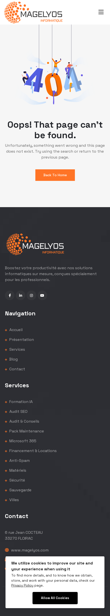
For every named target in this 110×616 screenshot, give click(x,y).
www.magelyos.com (27, 550)
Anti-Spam (17, 460)
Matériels (15, 470)
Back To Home (55, 175)
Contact (15, 369)
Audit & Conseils (22, 421)
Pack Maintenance (24, 431)
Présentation (19, 339)
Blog (11, 359)
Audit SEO (16, 411)
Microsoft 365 (20, 440)
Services (15, 349)
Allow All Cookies (55, 598)
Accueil (14, 329)
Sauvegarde (18, 490)
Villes (12, 499)
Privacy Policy (22, 585)
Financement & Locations (31, 450)
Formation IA (19, 401)
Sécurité (15, 480)
